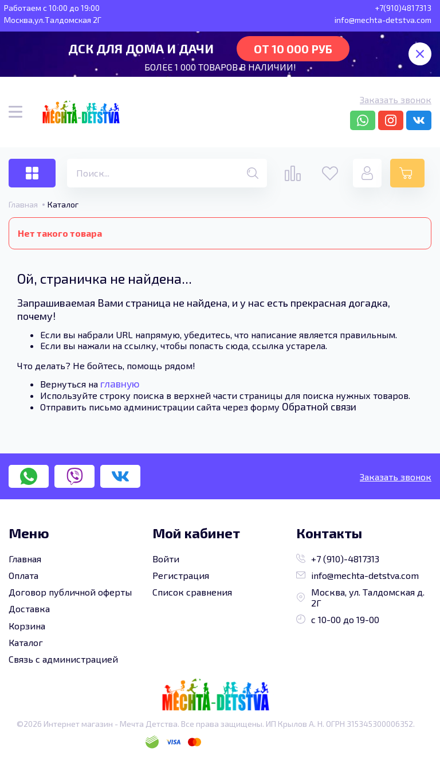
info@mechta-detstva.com (357, 575)
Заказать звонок (395, 99)
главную (120, 383)
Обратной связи (319, 406)
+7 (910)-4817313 (337, 558)
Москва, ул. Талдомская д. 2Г (360, 597)
